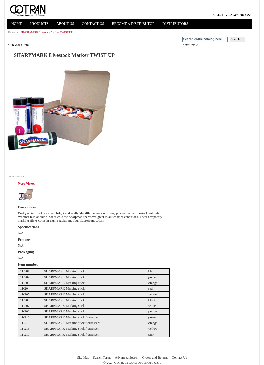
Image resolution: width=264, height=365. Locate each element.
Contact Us (179, 357)
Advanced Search (126, 357)
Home (11, 32)
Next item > (190, 45)
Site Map (83, 357)
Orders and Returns (155, 357)
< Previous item (18, 45)
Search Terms (102, 357)
